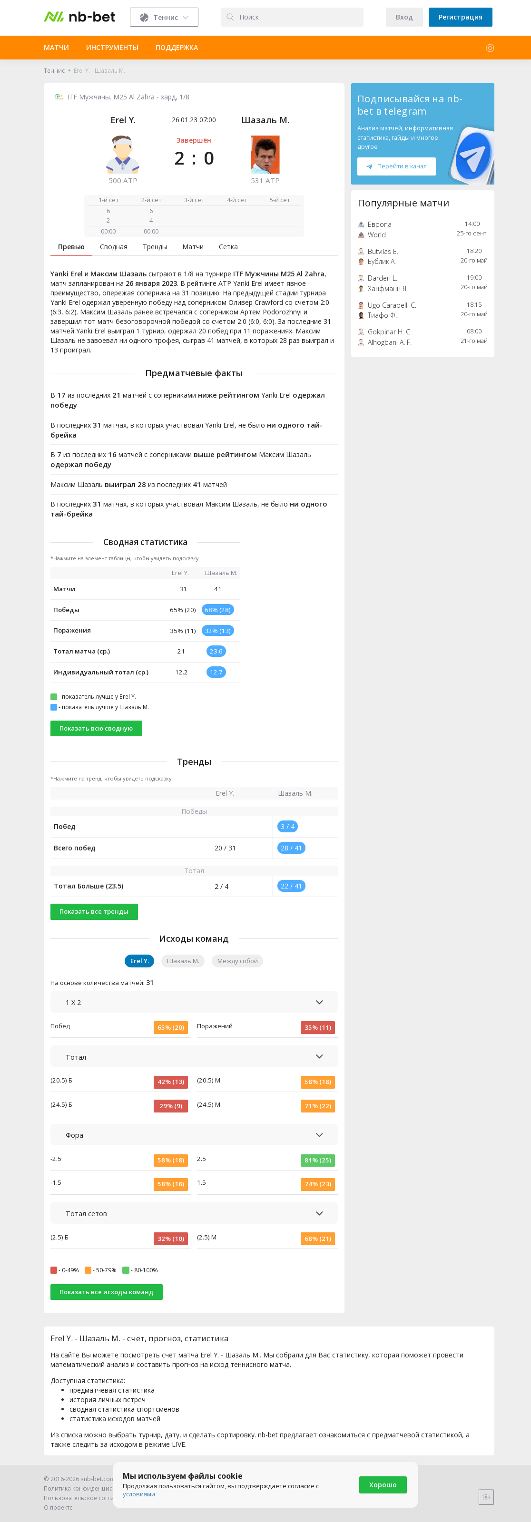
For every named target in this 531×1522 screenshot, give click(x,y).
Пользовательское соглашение (89, 1498)
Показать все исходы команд (106, 1292)
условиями (139, 1494)
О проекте (58, 1507)
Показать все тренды (93, 911)
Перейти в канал (396, 166)
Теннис (54, 71)
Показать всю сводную (96, 728)
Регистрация (460, 16)
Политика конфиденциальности (90, 1488)
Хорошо (383, 1484)
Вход (404, 16)
